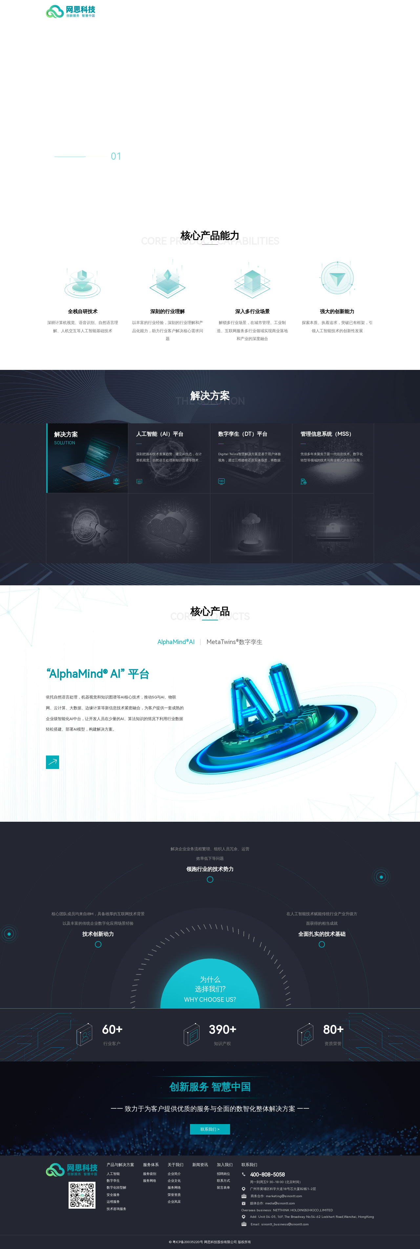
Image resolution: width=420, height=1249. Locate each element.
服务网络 (149, 1180)
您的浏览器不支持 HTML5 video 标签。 (210, 102)
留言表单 (223, 1187)
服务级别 (149, 1174)
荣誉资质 (174, 1195)
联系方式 (223, 1180)
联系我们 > (210, 1129)
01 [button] (116, 157)
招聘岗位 (223, 1174)
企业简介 (174, 1174)
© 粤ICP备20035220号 (186, 1242)
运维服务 (113, 1201)
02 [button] (133, 157)
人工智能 (113, 1174)
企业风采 (174, 1201)
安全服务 (113, 1195)
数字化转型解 (116, 1187)
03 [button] (149, 157)
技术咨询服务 (116, 1209)
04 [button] (164, 157)
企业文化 (174, 1180)
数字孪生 (113, 1180)
